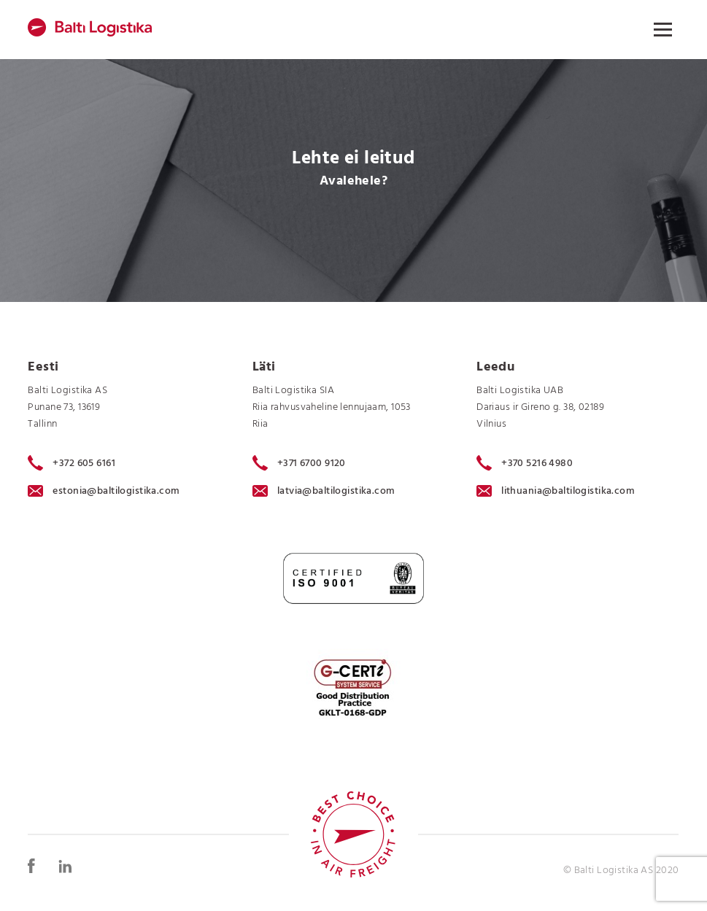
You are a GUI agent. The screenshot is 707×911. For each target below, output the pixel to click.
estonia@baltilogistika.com (103, 491)
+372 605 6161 (71, 463)
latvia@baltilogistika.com (323, 491)
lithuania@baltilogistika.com (555, 491)
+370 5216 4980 (524, 463)
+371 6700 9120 (299, 463)
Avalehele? (353, 181)
